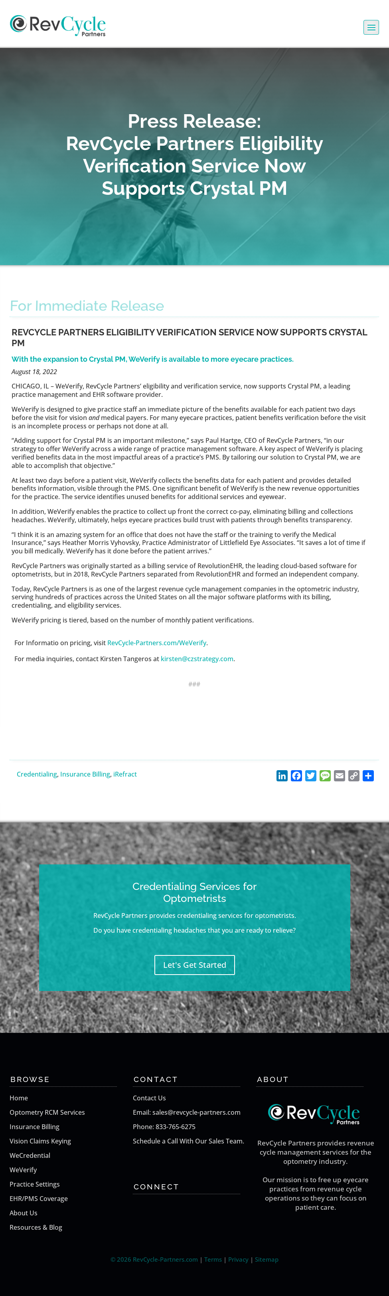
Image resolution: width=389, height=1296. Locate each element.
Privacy (238, 1259)
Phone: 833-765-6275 (164, 1126)
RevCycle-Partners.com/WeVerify (156, 642)
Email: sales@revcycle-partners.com (187, 1112)
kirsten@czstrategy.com (197, 658)
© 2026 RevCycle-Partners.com (154, 1259)
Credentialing (37, 774)
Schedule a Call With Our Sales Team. (188, 1141)
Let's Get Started (194, 964)
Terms (213, 1259)
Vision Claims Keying (40, 1141)
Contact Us (149, 1098)
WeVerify (23, 1169)
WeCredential (30, 1155)
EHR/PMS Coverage (39, 1198)
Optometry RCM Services (47, 1112)
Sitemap (266, 1259)
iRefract (125, 774)
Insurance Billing (85, 774)
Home (19, 1098)
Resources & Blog (36, 1227)
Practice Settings (35, 1184)
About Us (24, 1213)
